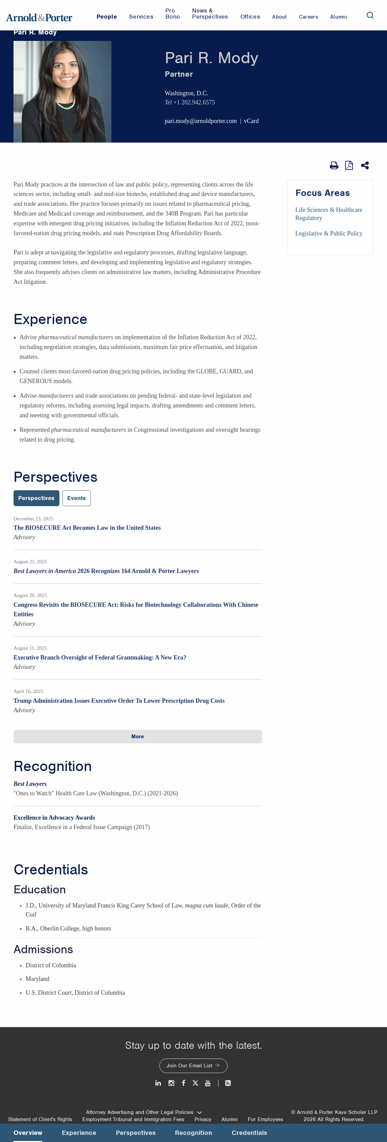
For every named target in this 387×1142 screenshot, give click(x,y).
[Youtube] (208, 1083)
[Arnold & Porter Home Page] (39, 15)
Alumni (230, 1119)
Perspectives (56, 477)
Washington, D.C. (186, 93)
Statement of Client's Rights (40, 1119)
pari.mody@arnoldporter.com (201, 121)
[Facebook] (183, 1083)
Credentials (51, 869)
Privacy (203, 1119)
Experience (50, 319)
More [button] (137, 736)
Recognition (53, 766)
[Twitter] (195, 1083)
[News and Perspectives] (225, 1083)
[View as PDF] (350, 165)
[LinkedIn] (158, 1083)
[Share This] (365, 165)
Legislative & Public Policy (329, 233)
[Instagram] (172, 1083)
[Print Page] (334, 165)
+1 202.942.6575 (194, 102)
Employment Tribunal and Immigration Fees (133, 1119)
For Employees (265, 1119)
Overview (28, 1132)
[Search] (370, 15)
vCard (251, 121)
